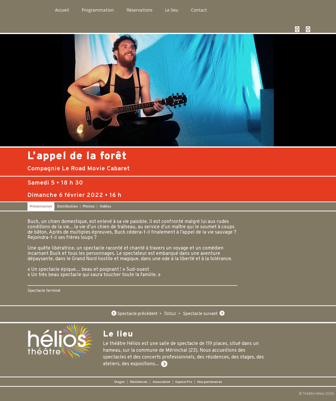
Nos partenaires (223, 381)
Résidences (129, 381)
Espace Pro (189, 381)
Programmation (112, 11)
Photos (89, 206)
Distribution (67, 206)
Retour (170, 314)
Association (160, 381)
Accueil (66, 11)
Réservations (166, 11)
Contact (242, 11)
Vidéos (105, 206)
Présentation (41, 206)
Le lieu (207, 11)
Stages (104, 381)
